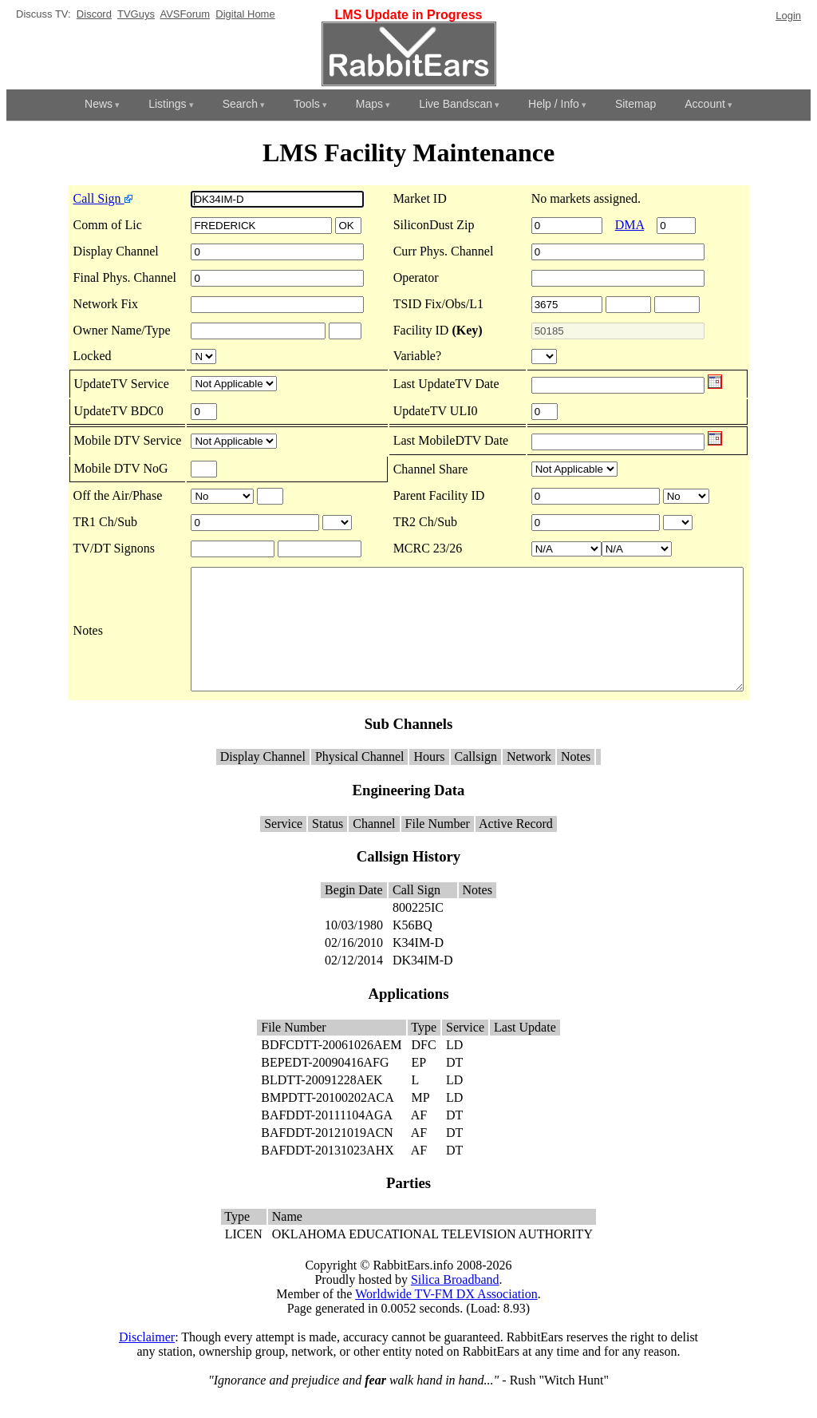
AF (419, 1139)
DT (454, 1086)
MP (421, 1121)
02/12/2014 (354, 984)
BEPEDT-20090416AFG (325, 1086)
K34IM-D (418, 966)
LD (454, 1068)
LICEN (243, 1258)
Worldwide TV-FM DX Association (446, 1318)
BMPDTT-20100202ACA (327, 1121)
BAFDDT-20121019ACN (327, 1156)
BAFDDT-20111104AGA (326, 1139)
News (98, 103)
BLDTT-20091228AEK (321, 1104)
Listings (167, 103)
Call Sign (69, 198)
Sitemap (635, 103)
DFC (424, 1068)
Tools (307, 103)
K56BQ (412, 949)
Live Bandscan (455, 103)
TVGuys (136, 14)
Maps (369, 103)
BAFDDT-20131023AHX (327, 1174)
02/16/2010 (354, 966)
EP (419, 1086)
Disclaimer (147, 1361)
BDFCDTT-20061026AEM (331, 1068)
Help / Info (553, 103)
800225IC (418, 931)
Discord (94, 14)
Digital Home (244, 14)
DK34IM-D (423, 984)
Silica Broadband (455, 1303)
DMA (636, 225)
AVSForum (185, 14)
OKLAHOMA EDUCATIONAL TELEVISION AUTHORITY (432, 1258)
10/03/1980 (354, 949)
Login (788, 16)
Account (705, 103)
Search (240, 103)
